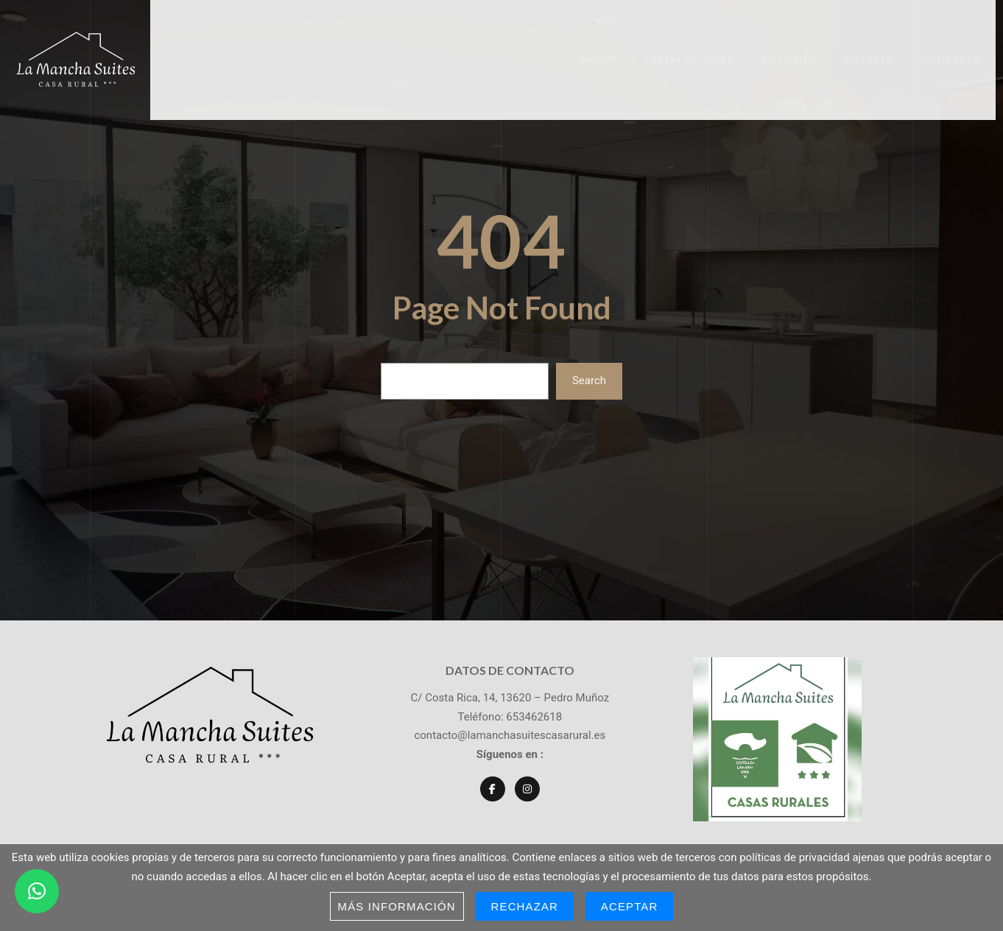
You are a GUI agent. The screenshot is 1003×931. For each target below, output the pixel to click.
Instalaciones (698, 48)
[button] (37, 891)
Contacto (965, 48)
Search (589, 357)
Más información (397, 906)
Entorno (799, 48)
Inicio (606, 48)
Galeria (880, 48)
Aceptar (629, 906)
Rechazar (525, 906)
